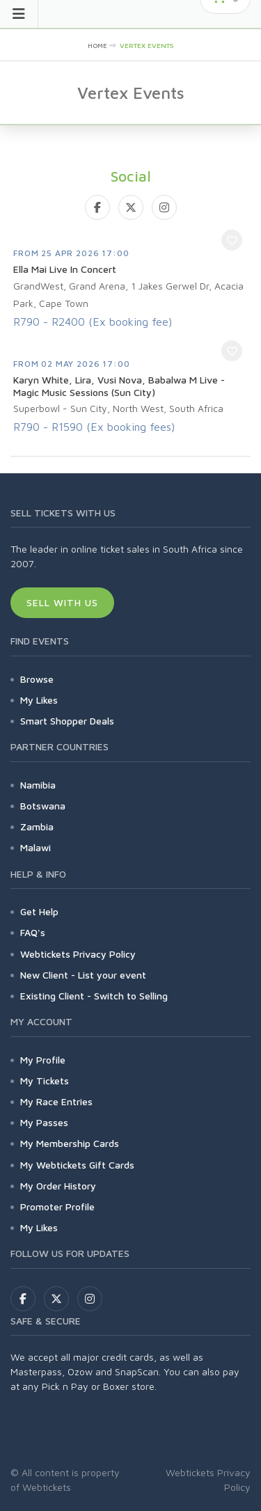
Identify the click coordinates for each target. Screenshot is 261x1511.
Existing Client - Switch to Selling (94, 996)
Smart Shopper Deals (67, 721)
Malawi (35, 847)
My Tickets (44, 1080)
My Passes (44, 1122)
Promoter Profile (57, 1206)
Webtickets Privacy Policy (78, 954)
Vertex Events (146, 45)
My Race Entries (56, 1101)
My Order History (58, 1186)
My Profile (42, 1060)
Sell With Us (62, 602)
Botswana (42, 806)
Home (97, 45)
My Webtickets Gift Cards (77, 1165)
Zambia (37, 826)
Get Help (39, 911)
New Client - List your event (83, 975)
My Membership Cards (69, 1143)
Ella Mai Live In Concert (64, 269)
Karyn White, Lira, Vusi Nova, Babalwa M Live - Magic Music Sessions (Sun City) (119, 386)
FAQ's (32, 932)
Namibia (38, 785)
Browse (37, 679)
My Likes (39, 700)
